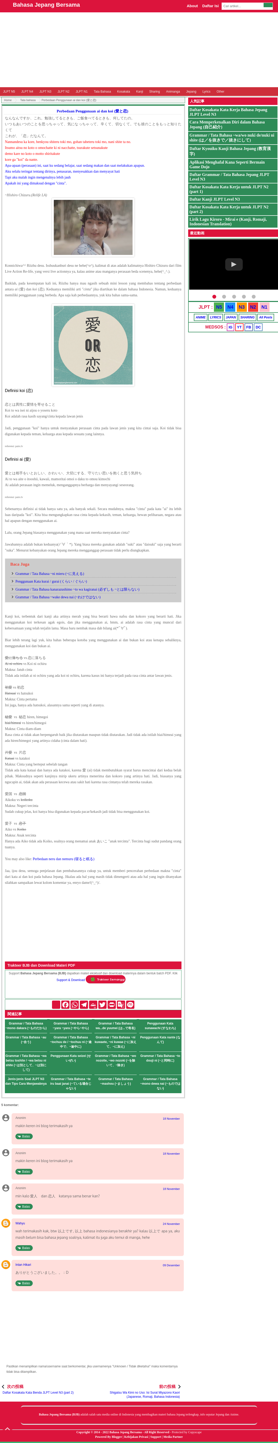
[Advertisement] (139, 50)
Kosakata (123, 91)
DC (258, 327)
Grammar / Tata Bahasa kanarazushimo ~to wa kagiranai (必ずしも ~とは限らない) (77, 589)
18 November (171, 1118)
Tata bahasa (28, 100)
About (192, 6)
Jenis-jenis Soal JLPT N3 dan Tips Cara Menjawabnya (26, 1081)
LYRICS (215, 317)
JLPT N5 (9, 91)
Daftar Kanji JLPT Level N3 (214, 199)
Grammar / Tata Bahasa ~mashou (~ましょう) (115, 1081)
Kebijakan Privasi (136, 1437)
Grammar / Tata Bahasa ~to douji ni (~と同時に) (160, 1058)
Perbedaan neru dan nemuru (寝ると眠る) (63, 859)
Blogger (117, 1437)
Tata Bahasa (102, 91)
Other (220, 91)
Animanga (173, 91)
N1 (264, 307)
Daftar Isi (210, 6)
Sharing (154, 91)
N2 (253, 307)
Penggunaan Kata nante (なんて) (160, 1040)
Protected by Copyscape (187, 1432)
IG (230, 327)
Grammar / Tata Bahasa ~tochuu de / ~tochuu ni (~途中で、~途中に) (71, 1042)
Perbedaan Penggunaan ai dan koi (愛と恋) (92, 111)
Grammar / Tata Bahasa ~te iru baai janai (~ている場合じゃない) (70, 1083)
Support (155, 1437)
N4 (230, 307)
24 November (171, 1223)
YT (239, 327)
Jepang (191, 91)
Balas (26, 1136)
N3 (242, 307)
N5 (219, 307)
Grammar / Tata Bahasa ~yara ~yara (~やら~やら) (71, 1026)
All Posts (265, 317)
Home (8, 100)
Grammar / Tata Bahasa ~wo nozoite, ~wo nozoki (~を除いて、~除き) (115, 1060)
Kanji (139, 91)
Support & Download (70, 980)
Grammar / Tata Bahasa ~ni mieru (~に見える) (49, 574)
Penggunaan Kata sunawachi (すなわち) (160, 1026)
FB (248, 327)
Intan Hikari (23, 1265)
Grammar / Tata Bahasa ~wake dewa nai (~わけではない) (58, 597)
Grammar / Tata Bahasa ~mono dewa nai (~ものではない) (160, 1083)
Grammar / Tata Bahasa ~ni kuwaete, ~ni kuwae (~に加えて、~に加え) (115, 1042)
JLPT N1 (82, 91)
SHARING (247, 317)
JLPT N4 (27, 91)
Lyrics (207, 91)
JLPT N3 (45, 91)
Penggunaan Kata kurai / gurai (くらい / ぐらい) (51, 581)
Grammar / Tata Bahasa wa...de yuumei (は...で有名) (115, 1026)
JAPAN (231, 317)
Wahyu (20, 1223)
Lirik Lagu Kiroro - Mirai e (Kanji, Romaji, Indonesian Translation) (228, 221)
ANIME (201, 317)
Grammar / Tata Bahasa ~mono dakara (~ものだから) (26, 1026)
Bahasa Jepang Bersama (46, 5)
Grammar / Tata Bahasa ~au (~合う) (26, 1040)
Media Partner (173, 1437)
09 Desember (171, 1265)
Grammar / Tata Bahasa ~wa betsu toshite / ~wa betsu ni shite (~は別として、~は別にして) (26, 1063)
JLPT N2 (63, 91)
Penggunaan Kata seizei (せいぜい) (70, 1058)
